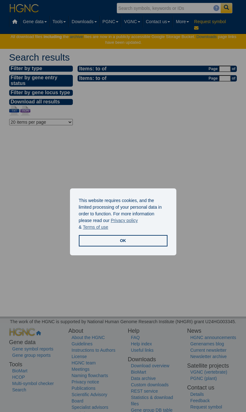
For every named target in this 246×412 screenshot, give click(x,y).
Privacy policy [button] (124, 220)
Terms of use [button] (95, 227)
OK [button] (123, 241)
